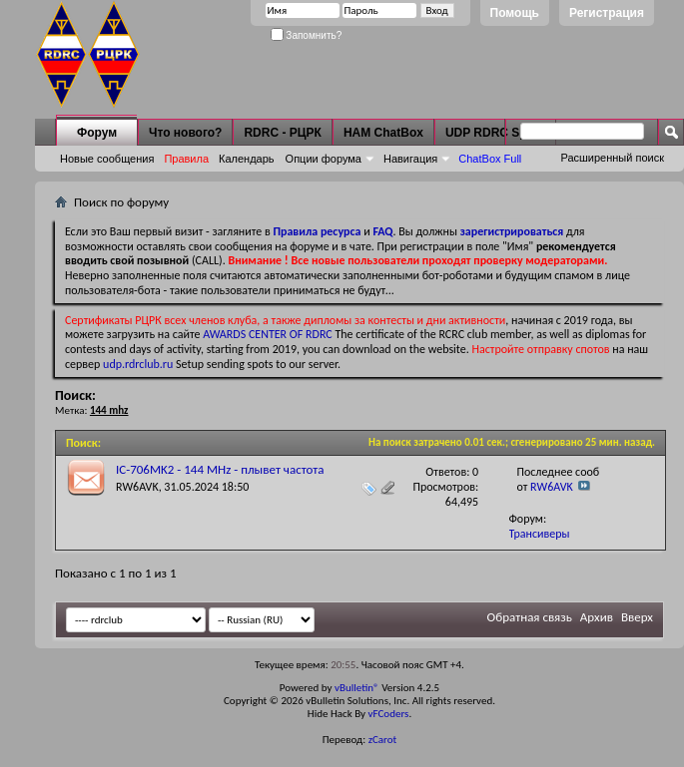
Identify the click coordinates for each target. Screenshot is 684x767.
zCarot (382, 739)
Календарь (247, 159)
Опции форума (323, 159)
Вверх (637, 616)
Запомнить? (306, 35)
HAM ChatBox (383, 133)
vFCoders (388, 713)
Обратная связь (529, 616)
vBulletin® (357, 687)
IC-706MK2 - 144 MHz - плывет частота (220, 469)
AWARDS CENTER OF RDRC (268, 334)
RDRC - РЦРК (282, 133)
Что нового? (185, 133)
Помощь (514, 13)
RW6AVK (137, 487)
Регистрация (606, 13)
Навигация (410, 159)
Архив (596, 616)
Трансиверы (539, 534)
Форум (97, 133)
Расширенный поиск (612, 158)
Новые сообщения (107, 159)
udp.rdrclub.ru (138, 364)
